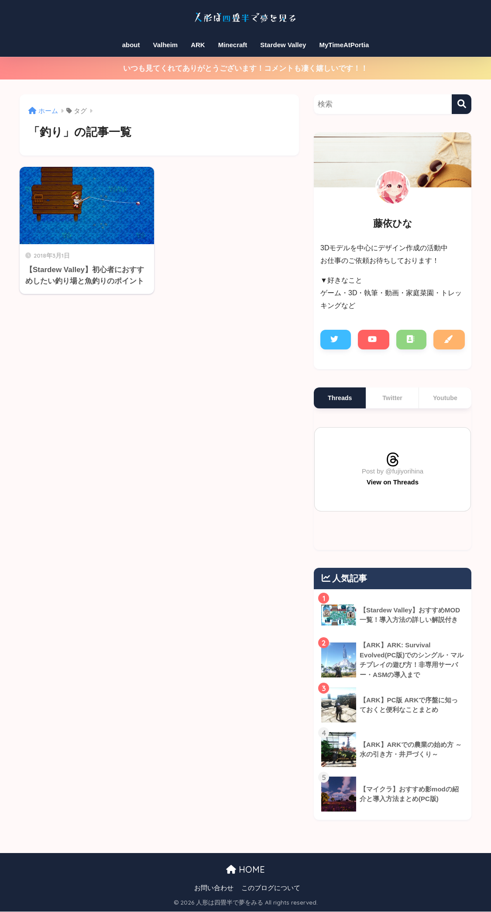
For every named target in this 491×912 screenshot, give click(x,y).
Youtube (445, 397)
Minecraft (232, 44)
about (131, 44)
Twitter (392, 397)
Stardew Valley (283, 44)
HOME (245, 869)
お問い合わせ (213, 888)
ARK (198, 44)
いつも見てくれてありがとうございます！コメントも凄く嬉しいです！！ (245, 68)
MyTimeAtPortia (344, 44)
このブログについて (270, 888)
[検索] (461, 104)
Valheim (165, 44)
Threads (340, 397)
